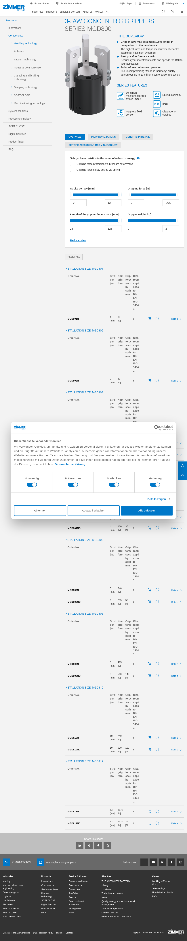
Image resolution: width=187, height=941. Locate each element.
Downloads (148, 3)
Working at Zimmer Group (161, 883)
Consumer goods (11, 892)
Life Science (9, 900)
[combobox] (171, 3)
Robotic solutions (11, 908)
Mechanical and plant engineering (13, 887)
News (104, 897)
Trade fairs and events (112, 893)
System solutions (18, 111)
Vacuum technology (25, 59)
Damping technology (25, 87)
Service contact (75, 885)
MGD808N (73, 664)
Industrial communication (28, 67)
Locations (106, 889)
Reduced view (78, 240)
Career (99, 12)
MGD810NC (74, 749)
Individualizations (103, 136)
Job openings (158, 888)
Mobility (6, 881)
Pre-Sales (73, 893)
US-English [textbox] (172, 3)
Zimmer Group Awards (112, 908)
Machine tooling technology (29, 103)
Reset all (74, 257)
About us (87, 12)
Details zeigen (156, 499)
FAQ (11, 149)
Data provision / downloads (76, 903)
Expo (129, 3)
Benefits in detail (138, 136)
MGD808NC (74, 675)
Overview (74, 136)
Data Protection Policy (43, 933)
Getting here (74, 908)
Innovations (15, 27)
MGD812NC (74, 823)
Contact (69, 933)
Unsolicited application (163, 892)
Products (51, 12)
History (105, 885)
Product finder (42, 3)
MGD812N (73, 811)
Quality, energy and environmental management (118, 903)
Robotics (19, 51)
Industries (37, 12)
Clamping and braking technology (26, 77)
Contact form (74, 889)
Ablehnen (40, 510)
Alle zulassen (147, 510)
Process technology (19, 118)
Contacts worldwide (77, 881)
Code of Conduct (110, 912)
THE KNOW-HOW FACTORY (116, 881)
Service (72, 897)
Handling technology (25, 43)
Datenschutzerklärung (70, 464)
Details (174, 319)
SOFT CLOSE (22, 95)
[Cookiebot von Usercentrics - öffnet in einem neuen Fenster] (157, 427)
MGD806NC (74, 602)
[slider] (71, 194)
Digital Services (17, 134)
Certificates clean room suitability (93, 145)
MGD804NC (74, 528)
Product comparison (71, 3)
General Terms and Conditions (116, 916)
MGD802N (73, 380)
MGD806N (73, 590)
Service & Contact (70, 12)
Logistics (7, 896)
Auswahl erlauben (93, 510)
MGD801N (73, 318)
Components (15, 35)
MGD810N (73, 737)
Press (71, 912)
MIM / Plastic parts (12, 916)
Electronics (8, 904)
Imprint (59, 933)
